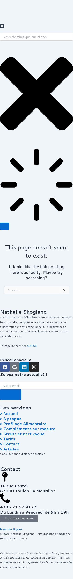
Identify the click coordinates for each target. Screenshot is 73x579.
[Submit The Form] (10, 394)
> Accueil (9, 413)
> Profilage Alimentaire (23, 423)
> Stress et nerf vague (22, 433)
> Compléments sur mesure (27, 428)
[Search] (4, 226)
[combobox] (36, 37)
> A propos (10, 418)
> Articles (9, 449)
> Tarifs (7, 439)
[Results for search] (36, 185)
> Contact (9, 444)
